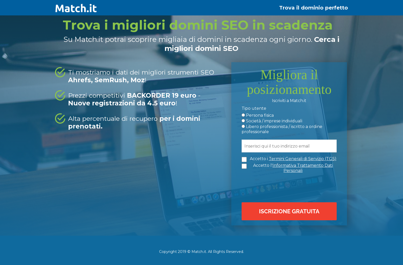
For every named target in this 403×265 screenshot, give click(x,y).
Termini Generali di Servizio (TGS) (302, 158)
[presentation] (290, 187)
